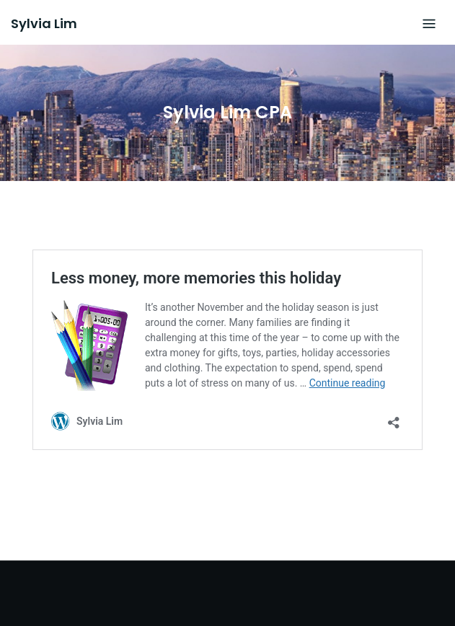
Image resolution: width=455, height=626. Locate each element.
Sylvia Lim (44, 23)
